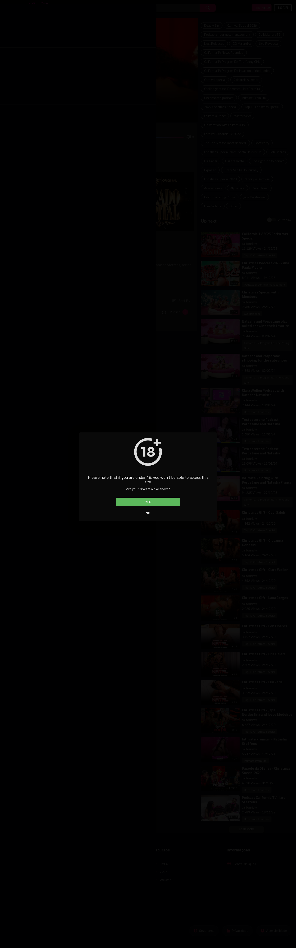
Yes (148, 502)
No (148, 513)
